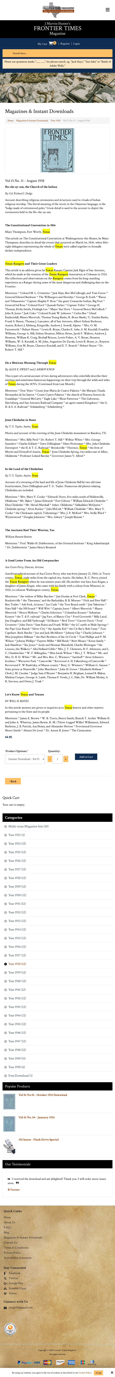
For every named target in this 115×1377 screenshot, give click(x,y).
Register (65, 43)
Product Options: (17, 751)
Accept (98, 1373)
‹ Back (13, 781)
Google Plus (13, 1283)
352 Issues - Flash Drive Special (39, 1140)
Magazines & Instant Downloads (32, 120)
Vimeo (10, 1293)
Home (11, 120)
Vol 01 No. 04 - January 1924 (37, 1117)
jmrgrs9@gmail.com (18, 1307)
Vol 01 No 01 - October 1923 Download (43, 1095)
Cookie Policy (85, 1372)
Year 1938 (55, 120)
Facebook (12, 1273)
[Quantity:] (58, 759)
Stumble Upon (15, 1288)
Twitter (11, 1278)
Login (77, 43)
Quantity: (54, 751)
